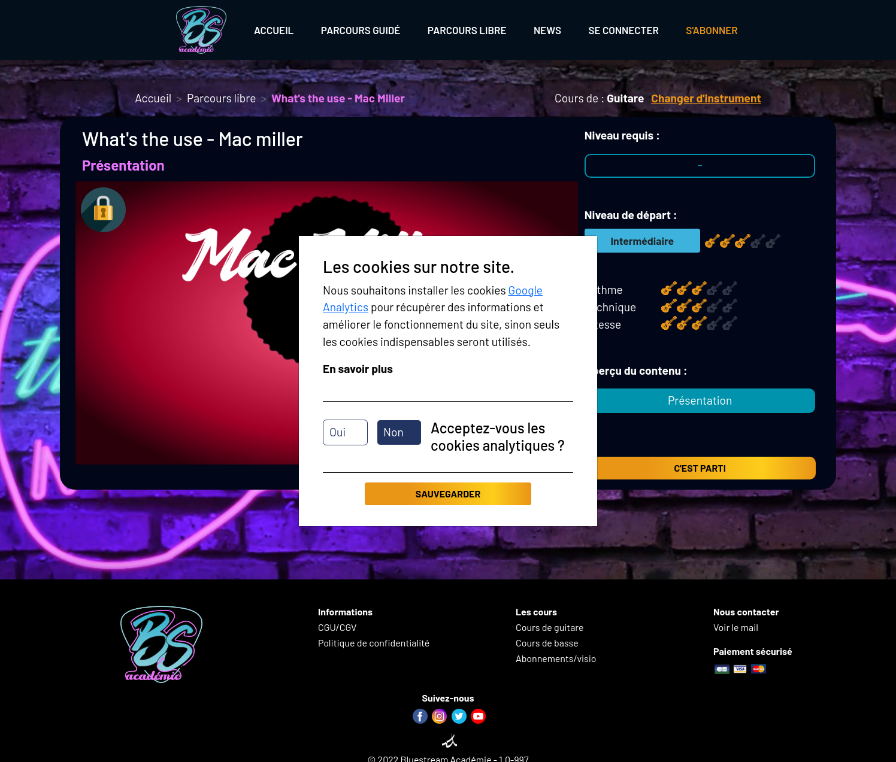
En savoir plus (358, 368)
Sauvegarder (448, 493)
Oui (337, 432)
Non (393, 432)
